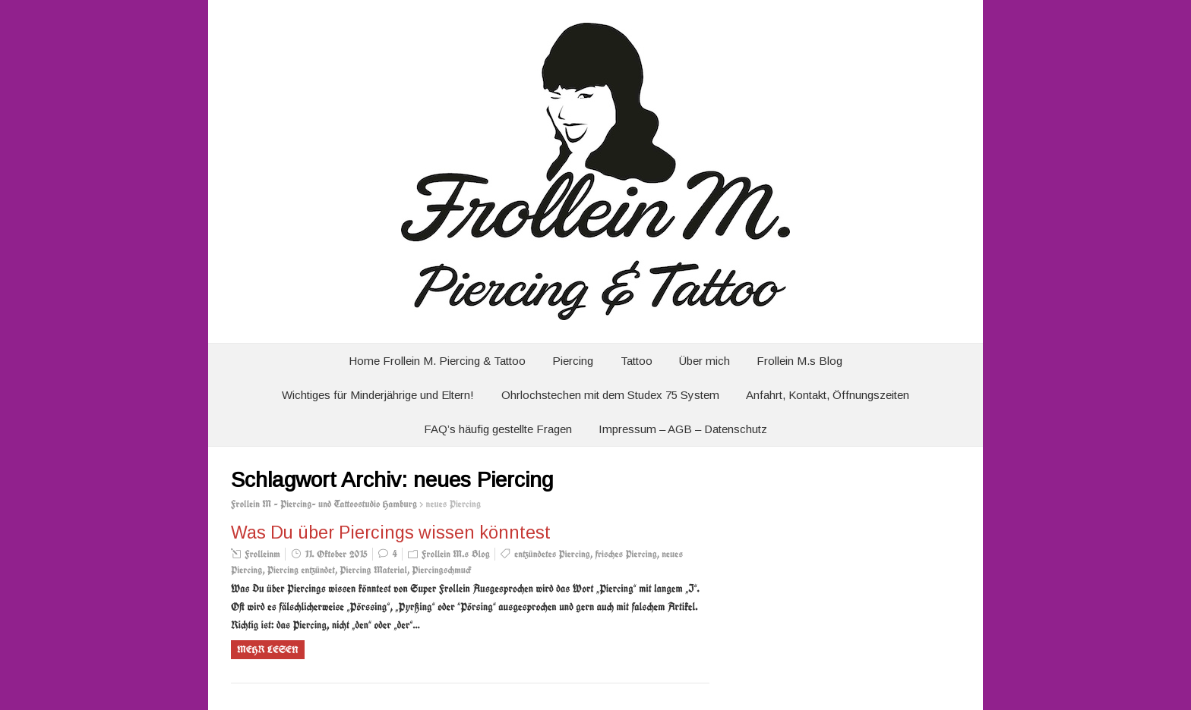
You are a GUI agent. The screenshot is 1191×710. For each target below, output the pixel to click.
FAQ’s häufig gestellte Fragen (498, 429)
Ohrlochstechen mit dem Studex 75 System (610, 394)
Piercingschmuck (441, 570)
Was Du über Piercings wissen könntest (391, 532)
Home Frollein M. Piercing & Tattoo (437, 360)
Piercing (572, 360)
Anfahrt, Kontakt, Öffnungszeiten (827, 394)
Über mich (704, 360)
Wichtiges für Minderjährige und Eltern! (378, 394)
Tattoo (636, 360)
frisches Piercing (625, 554)
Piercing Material (373, 570)
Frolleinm (262, 554)
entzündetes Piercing (552, 554)
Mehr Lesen (268, 649)
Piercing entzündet (301, 570)
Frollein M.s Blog (799, 360)
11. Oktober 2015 (336, 554)
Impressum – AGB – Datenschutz (683, 429)
